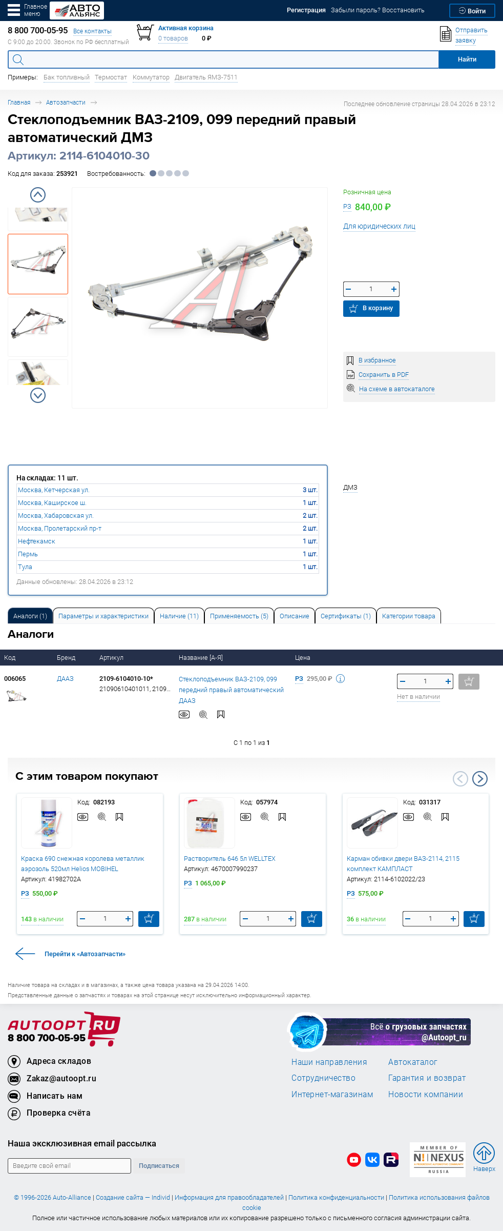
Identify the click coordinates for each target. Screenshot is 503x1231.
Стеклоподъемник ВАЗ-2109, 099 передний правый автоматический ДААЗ (231, 689)
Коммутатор (151, 77)
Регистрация (306, 10)
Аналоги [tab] (30, 616)
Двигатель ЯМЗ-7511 (206, 77)
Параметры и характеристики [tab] (103, 616)
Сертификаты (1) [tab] (346, 616)
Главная (19, 102)
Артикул (112, 657)
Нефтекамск (36, 541)
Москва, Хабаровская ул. (56, 515)
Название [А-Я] (201, 657)
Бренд (67, 657)
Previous (38, 195)
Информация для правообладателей (229, 1197)
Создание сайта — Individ (133, 1197)
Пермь (28, 554)
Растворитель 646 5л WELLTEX (230, 858)
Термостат (111, 77)
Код (10, 657)
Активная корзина (186, 28)
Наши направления (329, 1061)
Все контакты (92, 31)
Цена (303, 657)
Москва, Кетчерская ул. (54, 490)
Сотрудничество (323, 1077)
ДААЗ (65, 678)
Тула (25, 566)
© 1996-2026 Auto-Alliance (52, 1197)
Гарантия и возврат (427, 1077)
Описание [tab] (294, 616)
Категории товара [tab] (408, 616)
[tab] (30, 615)
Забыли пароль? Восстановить (378, 10)
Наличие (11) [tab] (179, 616)
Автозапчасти (66, 102)
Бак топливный (67, 77)
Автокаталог (413, 1061)
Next (38, 395)
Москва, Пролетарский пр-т (59, 528)
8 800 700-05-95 (47, 1038)
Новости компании (425, 1094)
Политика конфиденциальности (336, 1197)
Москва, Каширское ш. (52, 502)
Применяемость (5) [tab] (239, 616)
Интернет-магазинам (332, 1094)
